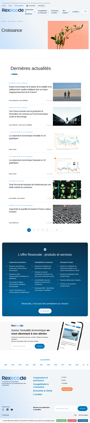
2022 (34, 364)
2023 (27, 364)
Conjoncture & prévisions (29, 12)
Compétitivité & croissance (42, 12)
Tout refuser (72, 420)
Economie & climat (54, 12)
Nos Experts (65, 12)
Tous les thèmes (11, 21)
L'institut (75, 11)
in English (64, 383)
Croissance (19, 21)
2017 (62, 364)
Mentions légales (83, 415)
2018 (55, 364)
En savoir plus (45, 311)
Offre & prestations (19, 5)
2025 (12, 364)
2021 (41, 364)
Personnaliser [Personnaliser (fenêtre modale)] (83, 420)
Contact (4, 5)
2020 (48, 364)
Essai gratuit (67, 389)
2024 (20, 364)
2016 (69, 364)
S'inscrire (40, 346)
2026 (5, 364)
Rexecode (3, 21)
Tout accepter (61, 420)
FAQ (75, 415)
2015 (77, 364)
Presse (10, 5)
